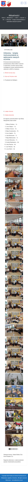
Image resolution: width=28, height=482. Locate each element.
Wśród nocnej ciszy (10, 72)
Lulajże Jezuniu (9, 111)
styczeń (22, 17)
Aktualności (10, 17)
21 (16, 449)
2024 (16, 17)
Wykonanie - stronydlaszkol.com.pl (14, 480)
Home (3, 17)
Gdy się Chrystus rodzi (11, 76)
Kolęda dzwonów (9, 115)
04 (3, 19)
